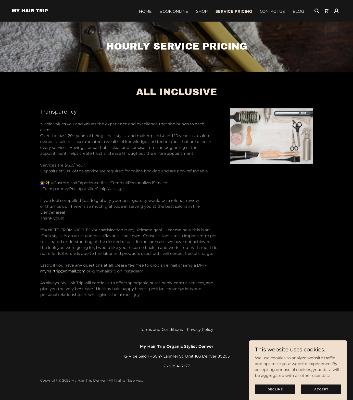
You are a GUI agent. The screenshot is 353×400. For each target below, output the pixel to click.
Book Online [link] (174, 11)
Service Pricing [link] (233, 11)
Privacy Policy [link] (200, 329)
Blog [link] (298, 11)
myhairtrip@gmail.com (63, 271)
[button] (336, 11)
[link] (30, 11)
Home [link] (145, 11)
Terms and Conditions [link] (161, 329)
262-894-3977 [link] (176, 366)
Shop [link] (202, 11)
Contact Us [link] (272, 11)
